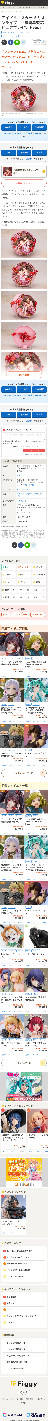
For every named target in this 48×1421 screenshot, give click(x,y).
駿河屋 (39, 152)
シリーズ (6, 574)
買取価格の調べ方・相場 (17, 1362)
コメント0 (43, 40)
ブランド (22, 582)
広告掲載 (20, 1399)
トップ (3, 8)
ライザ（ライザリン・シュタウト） (22, 1316)
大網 (19, 475)
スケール (19, 659)
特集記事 (7, 1335)
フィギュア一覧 (24, 1063)
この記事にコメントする (24, 183)
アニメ (11, 659)
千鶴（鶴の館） (29, 484)
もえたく (29, 158)
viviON (38, 133)
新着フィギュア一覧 (14, 785)
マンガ (4, 750)
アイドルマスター (24, 8)
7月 (43, 590)
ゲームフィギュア (25, 32)
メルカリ (8, 152)
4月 (21, 590)
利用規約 (24, 1403)
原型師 (36, 582)
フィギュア (12, 8)
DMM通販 (39, 127)
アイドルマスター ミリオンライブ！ (30, 494)
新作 (5, 567)
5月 (28, 590)
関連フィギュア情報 (14, 628)
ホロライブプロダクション (18, 1257)
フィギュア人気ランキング (17, 1106)
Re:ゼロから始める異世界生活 (19, 1251)
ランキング (23, 567)
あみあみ (8, 127)
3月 (14, 590)
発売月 (6, 597)
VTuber (35, 994)
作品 (20, 574)
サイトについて (8, 1399)
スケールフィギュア (9, 36)
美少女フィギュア (9, 32)
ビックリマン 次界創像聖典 (18, 1270)
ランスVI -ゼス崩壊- (15, 1276)
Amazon (7, 133)
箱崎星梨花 (21, 500)
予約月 (6, 590)
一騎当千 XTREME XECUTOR (19, 1263)
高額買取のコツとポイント (18, 1355)
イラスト (12, 951)
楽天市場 (28, 133)
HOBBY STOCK (38, 614)
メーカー (6, 582)
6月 (35, 590)
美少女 (4, 659)
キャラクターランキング (15, 1289)
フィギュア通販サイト (16, 1343)
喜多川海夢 (11, 1297)
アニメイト (24, 127)
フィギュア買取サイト (16, 1349)
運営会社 (29, 1399)
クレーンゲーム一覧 (15, 1368)
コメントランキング (13, 1192)
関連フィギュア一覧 (24, 773)
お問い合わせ (41, 1399)
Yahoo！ (17, 133)
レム (8, 1309)
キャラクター (39, 574)
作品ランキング (11, 1243)
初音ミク (10, 1303)
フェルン (10, 1322)
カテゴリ (37, 567)
